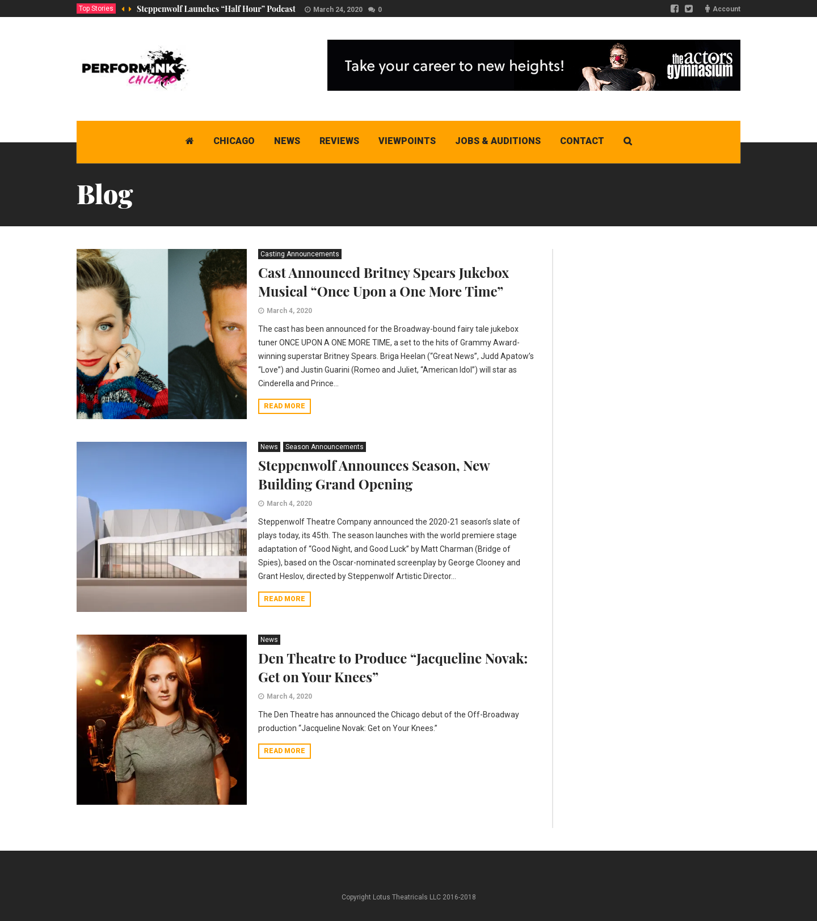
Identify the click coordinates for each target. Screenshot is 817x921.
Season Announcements (324, 447)
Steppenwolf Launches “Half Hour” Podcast (216, 8)
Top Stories (96, 8)
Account (726, 9)
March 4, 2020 (289, 311)
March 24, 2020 (338, 10)
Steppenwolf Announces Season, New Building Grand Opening (374, 474)
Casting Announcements (299, 254)
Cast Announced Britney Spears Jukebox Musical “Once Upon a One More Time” (383, 281)
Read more (284, 406)
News (269, 447)
